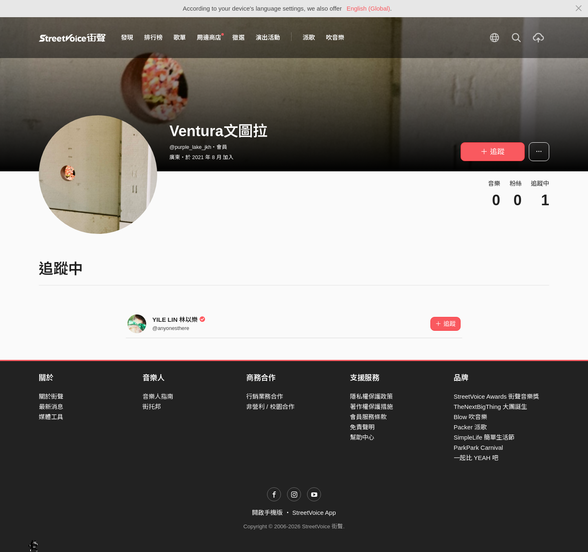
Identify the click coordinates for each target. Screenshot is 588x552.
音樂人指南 (158, 396)
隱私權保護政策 (371, 396)
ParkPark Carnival (478, 447)
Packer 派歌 (470, 427)
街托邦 (152, 406)
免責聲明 (362, 427)
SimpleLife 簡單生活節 (484, 437)
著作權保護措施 (371, 406)
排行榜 (153, 37)
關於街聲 (51, 396)
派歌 (309, 37)
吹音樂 (335, 37)
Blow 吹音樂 (470, 416)
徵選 (238, 37)
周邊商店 (210, 37)
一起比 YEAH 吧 (476, 457)
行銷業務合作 (264, 396)
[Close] (579, 8)
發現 (127, 37)
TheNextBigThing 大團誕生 (490, 406)
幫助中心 (362, 437)
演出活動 (268, 37)
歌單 (180, 37)
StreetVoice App (314, 512)
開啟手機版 (267, 512)
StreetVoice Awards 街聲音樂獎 (496, 396)
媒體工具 (51, 416)
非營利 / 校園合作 (270, 406)
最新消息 (51, 406)
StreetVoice (72, 38)
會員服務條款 (368, 416)
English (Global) (368, 8)
